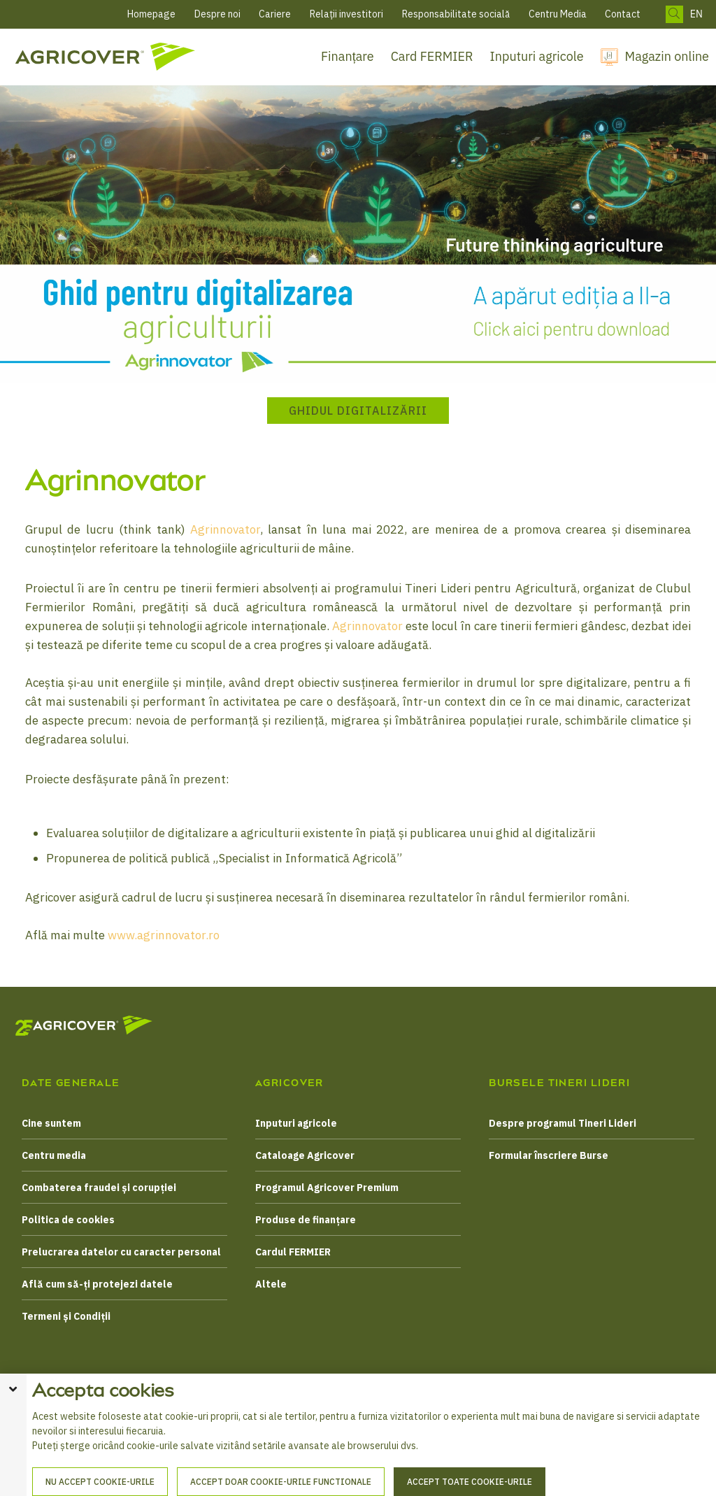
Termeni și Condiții (66, 1316)
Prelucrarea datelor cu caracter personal (121, 1252)
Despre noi (217, 14)
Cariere (275, 14)
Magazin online (667, 56)
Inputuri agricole (537, 56)
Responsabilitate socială (456, 14)
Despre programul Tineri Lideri (562, 1123)
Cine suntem (51, 1123)
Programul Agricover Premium (327, 1187)
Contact (622, 14)
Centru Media (558, 14)
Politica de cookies (68, 1219)
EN (696, 14)
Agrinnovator (225, 529)
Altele (271, 1284)
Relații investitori (346, 14)
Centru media (54, 1155)
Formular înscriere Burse (548, 1155)
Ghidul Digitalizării (358, 411)
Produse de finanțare (305, 1219)
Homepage (151, 14)
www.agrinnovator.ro (164, 935)
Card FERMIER (432, 56)
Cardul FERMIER (293, 1252)
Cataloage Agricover (305, 1155)
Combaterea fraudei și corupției (99, 1187)
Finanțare (347, 56)
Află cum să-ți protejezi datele (97, 1284)
